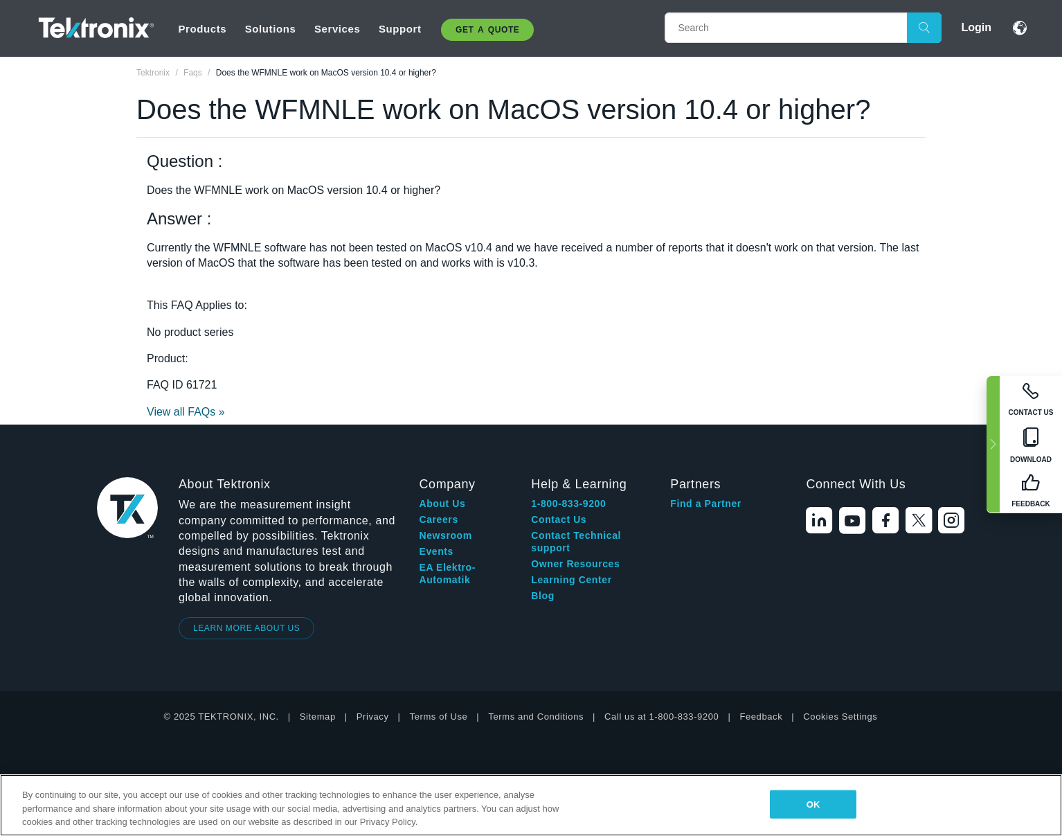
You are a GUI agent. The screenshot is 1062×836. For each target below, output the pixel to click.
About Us (442, 503)
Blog (543, 595)
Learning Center (571, 579)
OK (813, 804)
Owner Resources (575, 563)
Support (400, 29)
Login (976, 27)
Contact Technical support (576, 541)
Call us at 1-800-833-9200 (661, 716)
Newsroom (445, 535)
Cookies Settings (840, 716)
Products (202, 29)
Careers (438, 519)
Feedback (760, 716)
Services (337, 29)
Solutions (270, 29)
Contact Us (558, 519)
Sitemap (318, 716)
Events (436, 551)
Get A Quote (487, 30)
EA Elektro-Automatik (447, 573)
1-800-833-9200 (568, 503)
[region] (531, 805)
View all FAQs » (186, 412)
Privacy (373, 716)
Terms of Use (439, 716)
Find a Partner (705, 503)
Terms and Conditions (536, 716)
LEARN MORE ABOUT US (246, 628)
